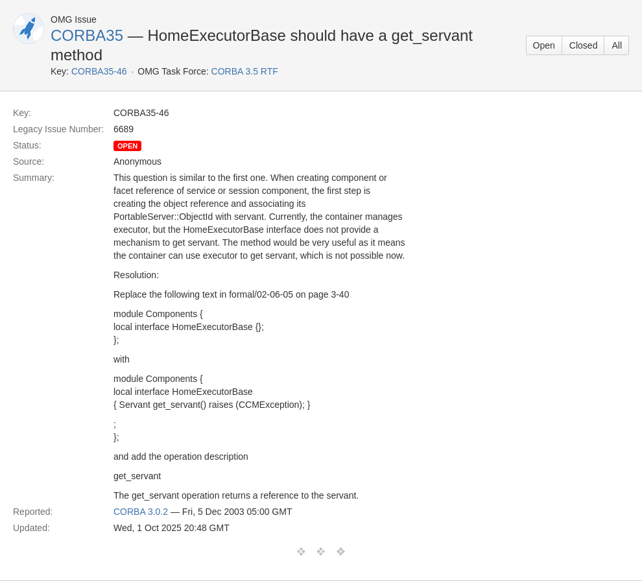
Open (544, 45)
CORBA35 (87, 35)
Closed (583, 45)
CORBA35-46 (99, 71)
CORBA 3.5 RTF (244, 71)
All (617, 45)
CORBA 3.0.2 (140, 511)
